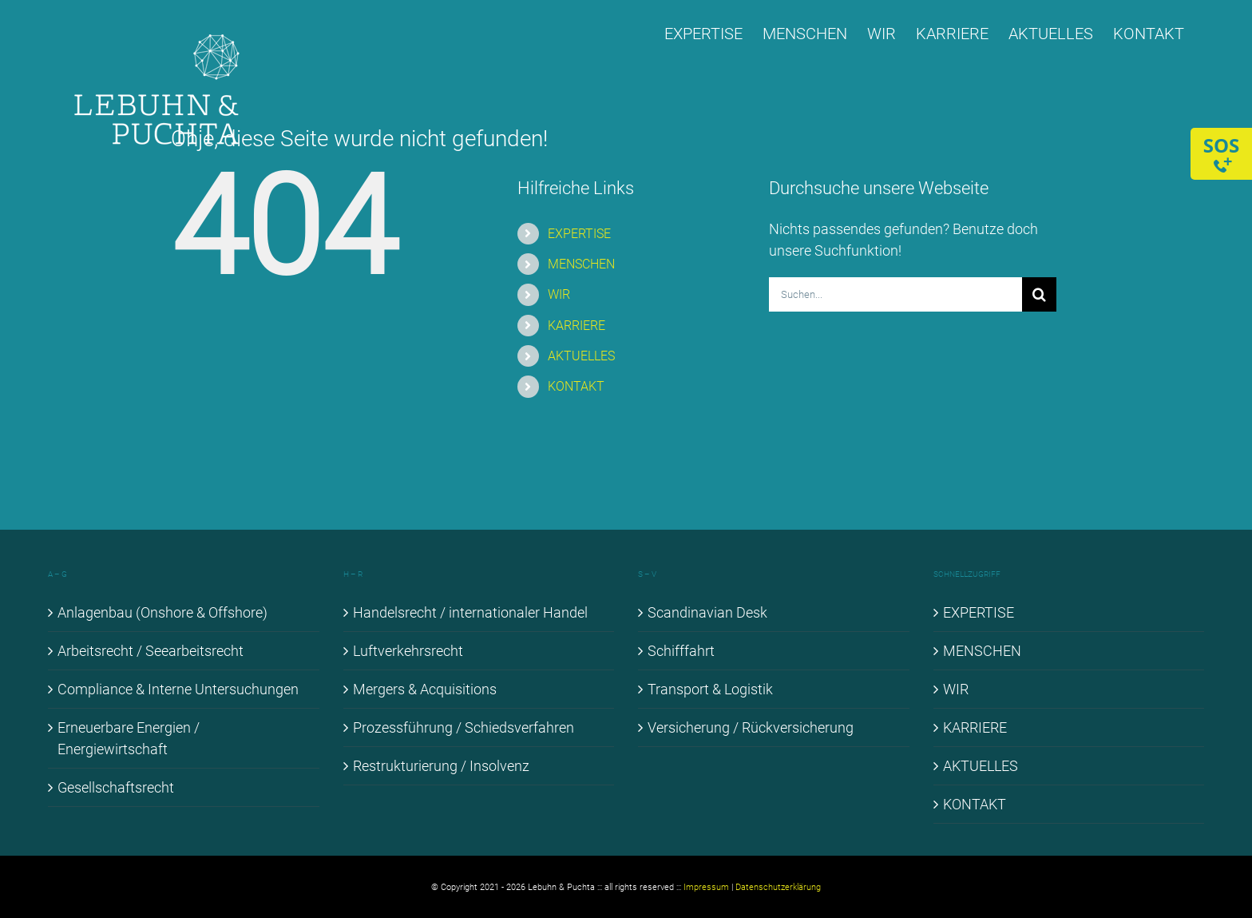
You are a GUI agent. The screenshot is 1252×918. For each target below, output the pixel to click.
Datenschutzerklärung (778, 887)
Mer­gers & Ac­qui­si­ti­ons (425, 689)
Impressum (706, 887)
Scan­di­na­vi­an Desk (707, 612)
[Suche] (1039, 294)
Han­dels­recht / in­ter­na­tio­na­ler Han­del (470, 612)
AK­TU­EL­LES (581, 356)
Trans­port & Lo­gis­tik (710, 689)
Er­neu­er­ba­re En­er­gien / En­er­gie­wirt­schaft (128, 738)
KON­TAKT (576, 386)
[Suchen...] (895, 294)
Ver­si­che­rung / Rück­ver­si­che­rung (751, 727)
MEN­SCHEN (581, 264)
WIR (559, 294)
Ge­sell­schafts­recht (115, 787)
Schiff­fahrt (681, 650)
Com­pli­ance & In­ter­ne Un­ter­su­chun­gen (178, 689)
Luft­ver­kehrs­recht (408, 650)
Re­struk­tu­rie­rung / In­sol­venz (441, 765)
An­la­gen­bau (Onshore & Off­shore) (162, 612)
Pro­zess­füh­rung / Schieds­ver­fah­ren (463, 727)
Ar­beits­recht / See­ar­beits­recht (150, 650)
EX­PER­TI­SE (579, 233)
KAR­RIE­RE (576, 325)
